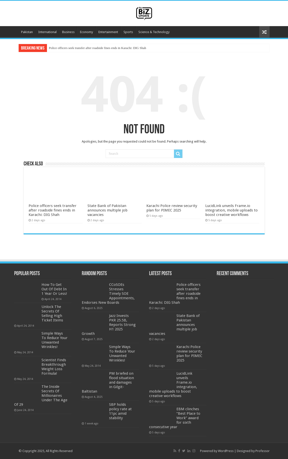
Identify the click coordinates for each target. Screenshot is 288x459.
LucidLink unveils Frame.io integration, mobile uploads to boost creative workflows (231, 210)
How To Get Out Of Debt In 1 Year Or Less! (54, 289)
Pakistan (27, 32)
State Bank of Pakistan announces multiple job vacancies (107, 210)
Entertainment (108, 32)
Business (68, 32)
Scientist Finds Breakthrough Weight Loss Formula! (53, 367)
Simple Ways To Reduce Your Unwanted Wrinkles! (54, 340)
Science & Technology (153, 32)
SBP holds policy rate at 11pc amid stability (120, 411)
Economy (86, 32)
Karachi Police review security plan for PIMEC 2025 (171, 208)
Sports (128, 32)
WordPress (226, 451)
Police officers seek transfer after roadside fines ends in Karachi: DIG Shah (97, 48)
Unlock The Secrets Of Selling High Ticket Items (52, 313)
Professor (262, 451)
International (47, 32)
